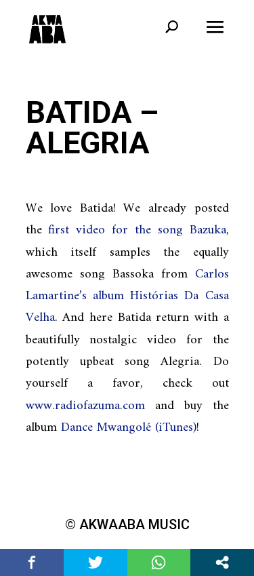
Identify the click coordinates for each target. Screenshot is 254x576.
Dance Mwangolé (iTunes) (128, 428)
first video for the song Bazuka (137, 230)
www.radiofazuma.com (85, 406)
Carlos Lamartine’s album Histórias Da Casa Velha (127, 296)
